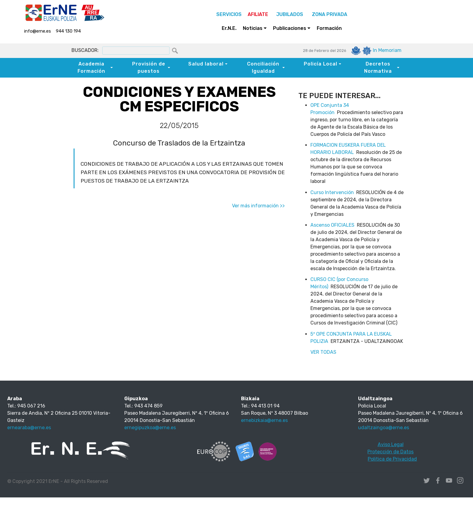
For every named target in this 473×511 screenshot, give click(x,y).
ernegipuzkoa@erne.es (150, 427)
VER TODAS (323, 352)
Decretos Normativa (378, 67)
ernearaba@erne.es (29, 427)
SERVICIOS (229, 14)
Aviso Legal (391, 444)
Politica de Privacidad (392, 459)
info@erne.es (37, 31)
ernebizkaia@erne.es (264, 420)
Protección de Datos (390, 452)
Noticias (252, 28)
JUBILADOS (289, 14)
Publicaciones (289, 28)
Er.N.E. (229, 28)
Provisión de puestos (148, 67)
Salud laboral (206, 64)
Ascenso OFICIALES (332, 225)
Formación (329, 28)
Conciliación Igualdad (263, 67)
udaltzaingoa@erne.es (383, 427)
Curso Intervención (332, 192)
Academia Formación (91, 67)
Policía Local (320, 64)
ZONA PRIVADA (328, 14)
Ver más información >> (258, 206)
